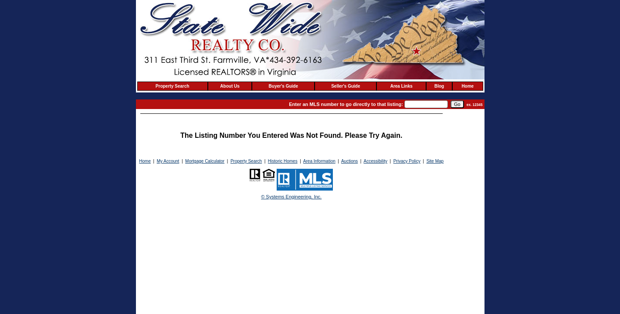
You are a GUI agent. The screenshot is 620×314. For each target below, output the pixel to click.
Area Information (319, 161)
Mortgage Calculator (204, 161)
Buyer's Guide (283, 86)
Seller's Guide (345, 86)
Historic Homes (283, 161)
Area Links (401, 86)
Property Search (172, 86)
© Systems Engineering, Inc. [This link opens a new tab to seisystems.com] (291, 196)
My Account (168, 161)
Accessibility (375, 161)
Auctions (349, 161)
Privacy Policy (406, 161)
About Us (229, 86)
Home (467, 86)
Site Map (435, 161)
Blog (439, 86)
